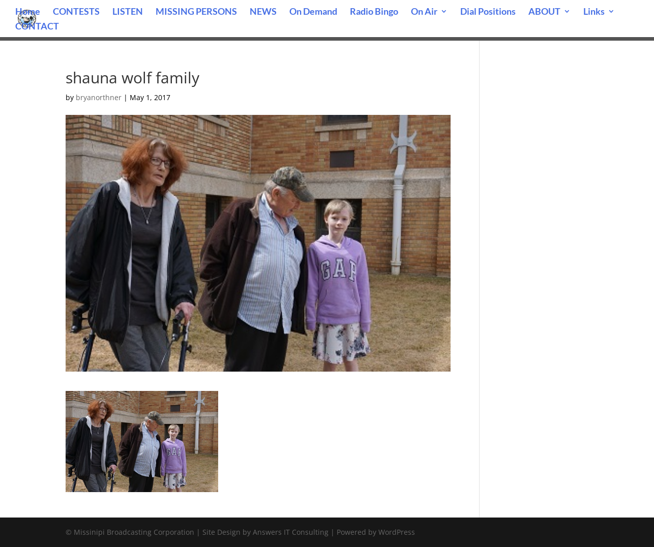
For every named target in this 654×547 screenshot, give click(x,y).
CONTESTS (76, 12)
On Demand (313, 12)
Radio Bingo (374, 12)
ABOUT (544, 12)
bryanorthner (99, 97)
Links (594, 12)
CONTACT (37, 27)
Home (27, 12)
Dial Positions (488, 12)
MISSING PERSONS (196, 12)
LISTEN (127, 12)
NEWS (263, 12)
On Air (424, 12)
